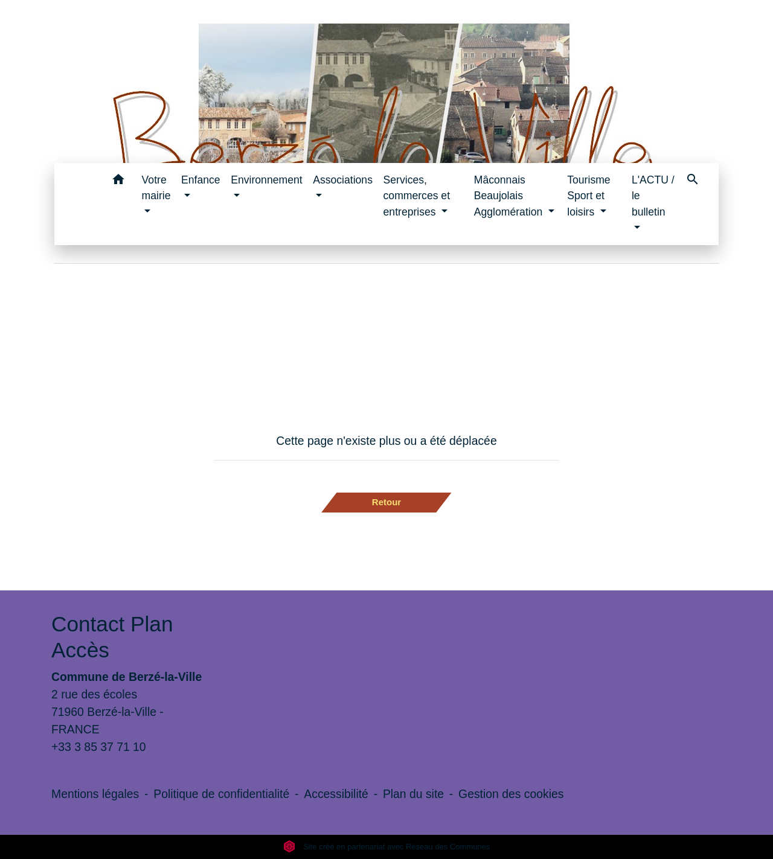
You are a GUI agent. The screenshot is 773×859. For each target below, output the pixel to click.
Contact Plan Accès (112, 636)
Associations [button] (343, 180)
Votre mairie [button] (156, 188)
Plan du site (413, 793)
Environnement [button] (266, 180)
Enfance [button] (200, 180)
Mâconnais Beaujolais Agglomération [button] (509, 196)
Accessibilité (336, 793)
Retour (386, 502)
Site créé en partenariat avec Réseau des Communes (386, 846)
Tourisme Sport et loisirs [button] (588, 196)
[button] (118, 181)
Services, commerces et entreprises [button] (416, 196)
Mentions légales (95, 793)
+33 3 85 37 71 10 (98, 746)
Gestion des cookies (510, 793)
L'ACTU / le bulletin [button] (653, 196)
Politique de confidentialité (221, 793)
